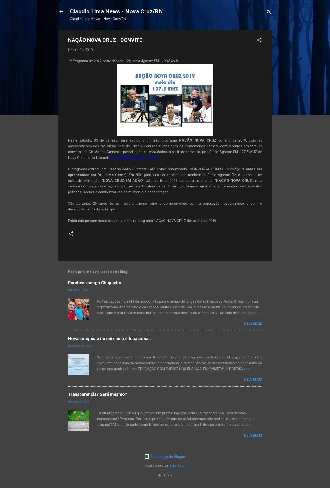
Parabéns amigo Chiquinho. (95, 282)
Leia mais (253, 324)
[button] (259, 41)
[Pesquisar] (269, 13)
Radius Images (177, 465)
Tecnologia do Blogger (165, 456)
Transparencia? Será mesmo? (97, 394)
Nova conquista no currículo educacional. (109, 338)
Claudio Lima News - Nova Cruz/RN (116, 11)
